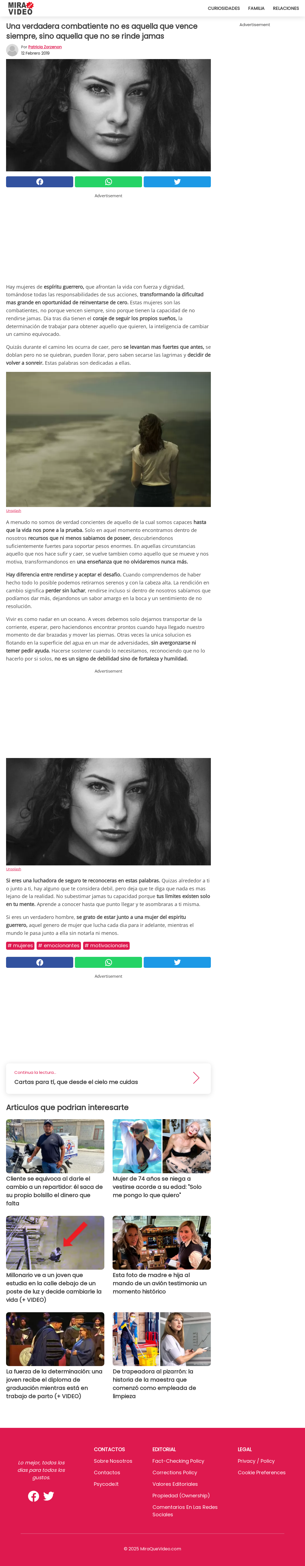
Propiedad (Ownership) (181, 1495)
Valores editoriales (175, 1484)
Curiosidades (224, 8)
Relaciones (286, 8)
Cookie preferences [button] (262, 1472)
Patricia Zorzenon (45, 47)
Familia (256, 8)
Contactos (107, 1472)
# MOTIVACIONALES (106, 945)
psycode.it (106, 1484)
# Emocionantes (59, 945)
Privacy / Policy (256, 1461)
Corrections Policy (175, 1472)
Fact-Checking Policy (178, 1461)
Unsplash (13, 510)
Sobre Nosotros (113, 1461)
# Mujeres (20, 945)
